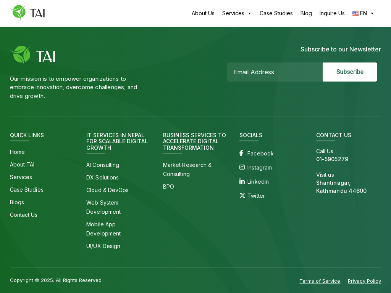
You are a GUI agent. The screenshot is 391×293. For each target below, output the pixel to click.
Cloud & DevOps (107, 190)
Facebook (260, 153)
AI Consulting (102, 165)
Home (17, 152)
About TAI (22, 164)
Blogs (17, 202)
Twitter (256, 195)
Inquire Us (332, 13)
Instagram (259, 167)
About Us (203, 13)
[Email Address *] (275, 72)
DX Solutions (102, 177)
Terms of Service (319, 281)
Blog (306, 13)
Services (237, 13)
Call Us (348, 155)
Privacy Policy (364, 281)
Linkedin (258, 181)
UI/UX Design (103, 246)
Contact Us (24, 214)
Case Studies (276, 13)
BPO (168, 186)
